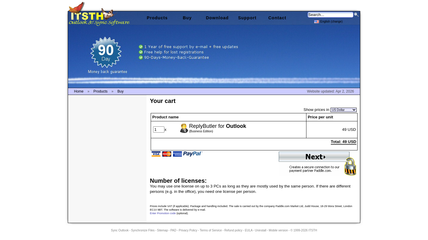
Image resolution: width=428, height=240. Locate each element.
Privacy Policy (188, 230)
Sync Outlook (119, 230)
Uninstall (260, 230)
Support (247, 17)
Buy (187, 17)
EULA (249, 230)
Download (217, 17)
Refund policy (233, 230)
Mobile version (278, 230)
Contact (277, 17)
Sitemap (162, 230)
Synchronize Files (143, 230)
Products (157, 17)
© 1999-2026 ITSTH (303, 230)
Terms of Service (211, 230)
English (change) (328, 21)
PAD (173, 230)
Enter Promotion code (163, 213)
